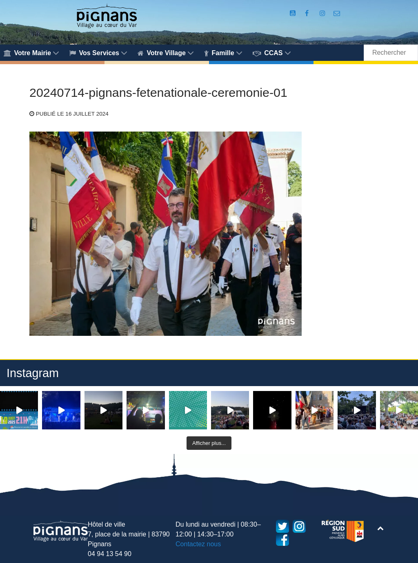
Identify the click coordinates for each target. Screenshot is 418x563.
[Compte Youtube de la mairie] (293, 13)
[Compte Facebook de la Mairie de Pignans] (308, 13)
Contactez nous (198, 544)
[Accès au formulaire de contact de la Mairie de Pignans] (337, 13)
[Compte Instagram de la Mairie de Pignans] (323, 13)
